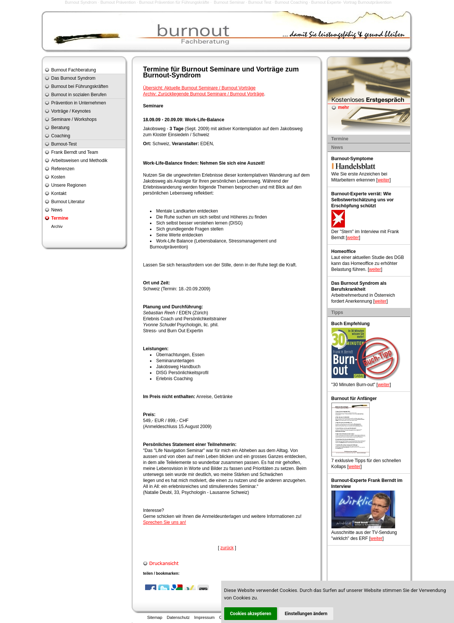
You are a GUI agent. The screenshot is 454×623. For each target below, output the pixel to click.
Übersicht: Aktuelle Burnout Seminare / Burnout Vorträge (199, 88)
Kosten (58, 177)
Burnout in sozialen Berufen (78, 94)
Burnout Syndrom (81, 2)
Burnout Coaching (291, 2)
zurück (227, 547)
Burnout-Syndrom (172, 75)
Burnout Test (259, 2)
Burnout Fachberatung (73, 70)
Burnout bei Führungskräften (79, 86)
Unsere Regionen (68, 185)
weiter (384, 180)
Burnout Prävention (118, 2)
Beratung (60, 127)
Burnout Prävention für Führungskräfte (174, 2)
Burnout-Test (64, 144)
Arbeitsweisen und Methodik (79, 160)
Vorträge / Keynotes (71, 111)
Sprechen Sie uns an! (164, 522)
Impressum (204, 617)
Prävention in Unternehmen (78, 103)
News (57, 210)
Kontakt (59, 193)
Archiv (57, 226)
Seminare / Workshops (74, 119)
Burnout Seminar (229, 2)
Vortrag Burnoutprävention (367, 2)
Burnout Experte (326, 2)
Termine (60, 218)
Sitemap (154, 617)
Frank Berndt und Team (74, 152)
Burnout (194, 69)
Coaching (60, 135)
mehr (343, 107)
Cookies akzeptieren (250, 613)
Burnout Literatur (68, 201)
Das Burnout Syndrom (73, 78)
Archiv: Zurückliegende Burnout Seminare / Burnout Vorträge (203, 94)
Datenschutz (178, 617)
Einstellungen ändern (306, 613)
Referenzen (63, 168)
